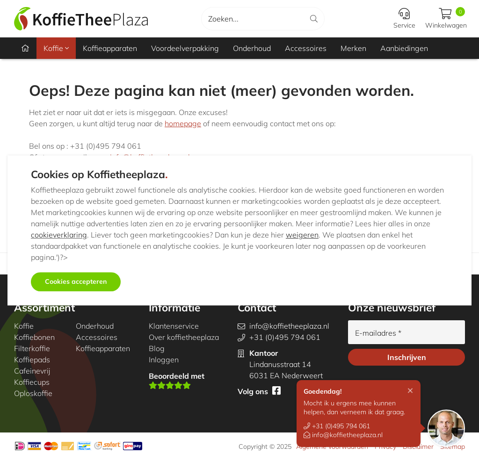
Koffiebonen (34, 337)
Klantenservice (174, 326)
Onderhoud (252, 48)
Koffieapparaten (110, 48)
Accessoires (306, 48)
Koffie (56, 48)
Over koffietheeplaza (184, 337)
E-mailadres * (378, 333)
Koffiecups (32, 382)
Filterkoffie (32, 348)
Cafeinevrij (32, 370)
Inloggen (164, 359)
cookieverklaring (59, 235)
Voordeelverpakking (185, 48)
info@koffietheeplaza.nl (343, 435)
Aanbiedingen (404, 48)
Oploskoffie (33, 393)
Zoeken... (223, 18)
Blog (157, 348)
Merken (353, 48)
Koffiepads (32, 359)
